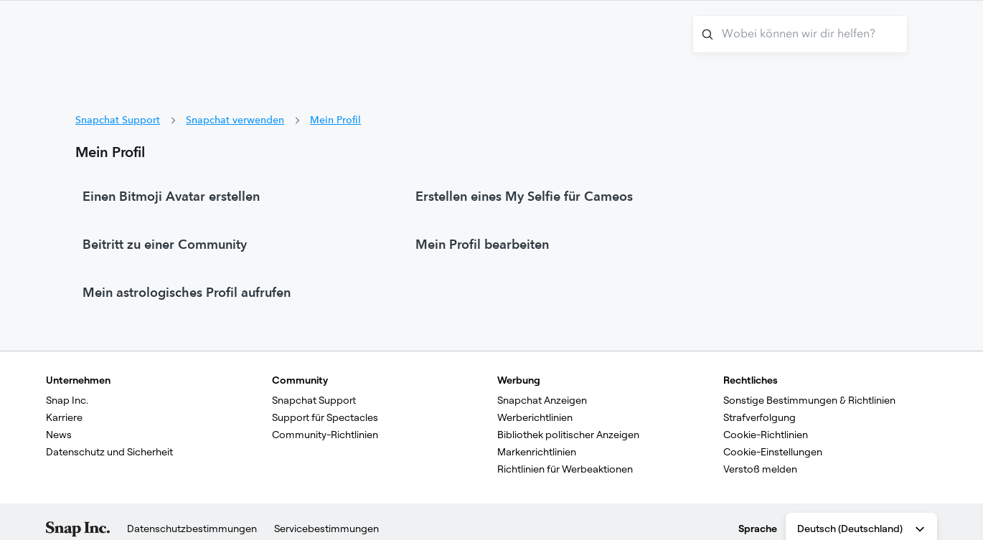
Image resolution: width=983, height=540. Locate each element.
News (59, 434)
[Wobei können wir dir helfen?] (800, 34)
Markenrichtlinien (536, 451)
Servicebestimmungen (326, 528)
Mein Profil (335, 119)
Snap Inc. (67, 400)
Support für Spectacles (325, 417)
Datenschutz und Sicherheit (109, 451)
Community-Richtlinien (325, 434)
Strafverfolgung (759, 417)
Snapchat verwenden (235, 119)
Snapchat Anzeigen (542, 400)
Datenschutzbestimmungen (192, 528)
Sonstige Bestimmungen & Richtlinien (809, 400)
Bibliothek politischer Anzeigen (568, 434)
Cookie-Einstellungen (772, 451)
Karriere (64, 417)
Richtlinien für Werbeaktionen (565, 469)
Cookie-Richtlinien (765, 434)
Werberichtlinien (535, 417)
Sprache (757, 528)
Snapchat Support (117, 119)
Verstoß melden (760, 469)
